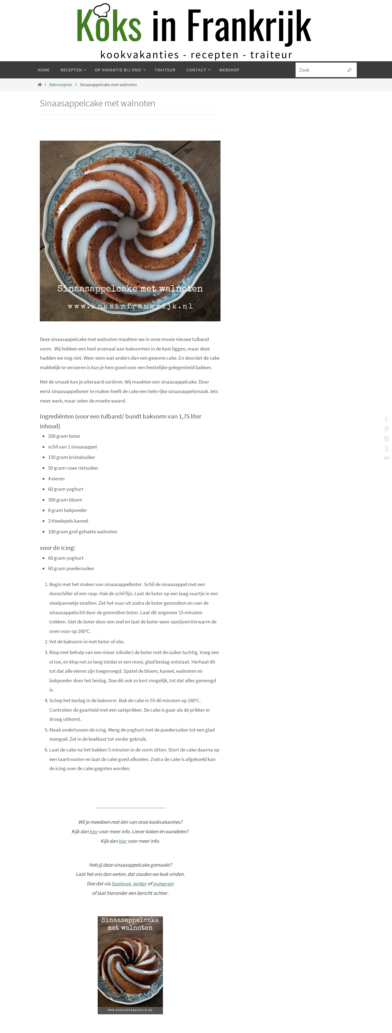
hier (93, 831)
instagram (164, 883)
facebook (120, 883)
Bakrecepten (60, 84)
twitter (139, 883)
